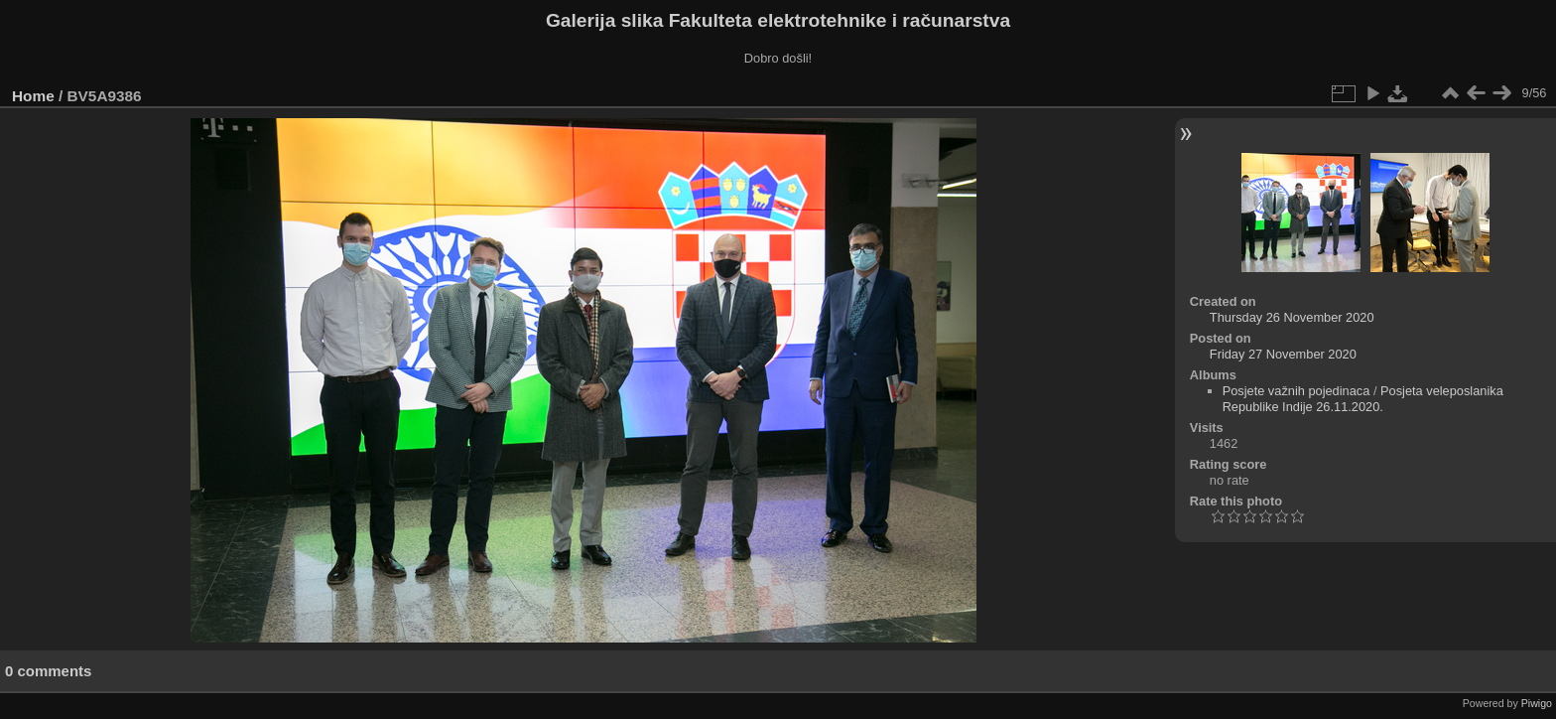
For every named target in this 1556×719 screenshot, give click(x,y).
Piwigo (1536, 703)
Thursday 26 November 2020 (1292, 317)
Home (33, 95)
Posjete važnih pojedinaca (1296, 390)
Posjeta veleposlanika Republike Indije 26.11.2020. (1363, 398)
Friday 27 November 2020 (1283, 354)
